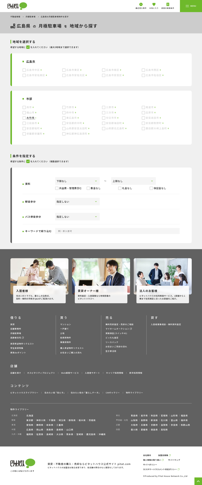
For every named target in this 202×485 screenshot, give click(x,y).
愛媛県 (144, 429)
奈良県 (174, 424)
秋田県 (154, 415)
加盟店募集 (163, 455)
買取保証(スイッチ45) (116, 333)
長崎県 (49, 434)
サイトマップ (174, 460)
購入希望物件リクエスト (72, 348)
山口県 (69, 429)
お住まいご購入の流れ (71, 352)
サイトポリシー (150, 464)
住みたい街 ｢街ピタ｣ (54, 392)
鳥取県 (49, 429)
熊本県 (69, 434)
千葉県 (52, 420)
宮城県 (164, 415)
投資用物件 (65, 337)
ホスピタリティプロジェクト (41, 372)
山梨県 (134, 420)
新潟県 (154, 420)
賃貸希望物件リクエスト (22, 343)
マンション (65, 324)
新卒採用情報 (135, 372)
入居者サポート (92, 372)
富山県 (174, 420)
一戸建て (64, 328)
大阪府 (134, 424)
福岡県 (29, 434)
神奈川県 (41, 420)
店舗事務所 (15, 328)
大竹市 (31, 118)
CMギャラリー (113, 392)
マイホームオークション (117, 328)
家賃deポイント (18, 352)
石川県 (164, 420)
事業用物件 (65, 342)
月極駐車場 (31, 16)
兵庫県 (144, 424)
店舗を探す (15, 372)
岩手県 (144, 415)
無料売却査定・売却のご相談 (120, 324)
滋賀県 (164, 424)
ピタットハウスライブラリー (24, 392)
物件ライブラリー (134, 392)
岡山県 (39, 429)
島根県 (59, 429)
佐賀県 (39, 434)
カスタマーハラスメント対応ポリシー (160, 469)
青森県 (134, 415)
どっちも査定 (112, 337)
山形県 (174, 415)
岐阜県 (49, 424)
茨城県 (92, 420)
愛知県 (29, 424)
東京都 (29, 420)
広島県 (29, 429)
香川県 (134, 429)
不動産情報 (15, 16)
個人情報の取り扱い (152, 460)
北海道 (29, 415)
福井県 (184, 420)
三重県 (59, 424)
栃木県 (82, 420)
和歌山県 (185, 424)
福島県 (184, 415)
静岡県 (39, 424)
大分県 (59, 434)
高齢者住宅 (15, 337)
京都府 (154, 424)
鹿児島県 (91, 434)
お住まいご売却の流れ (116, 346)
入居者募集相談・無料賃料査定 (166, 324)
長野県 (144, 420)
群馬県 (72, 420)
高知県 (164, 429)
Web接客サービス (70, 372)
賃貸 (12, 324)
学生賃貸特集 (16, 348)
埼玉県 (62, 420)
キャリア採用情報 (114, 372)
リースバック (112, 342)
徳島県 (154, 429)
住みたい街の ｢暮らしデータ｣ (85, 392)
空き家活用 (111, 351)
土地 (62, 333)
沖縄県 (102, 434)
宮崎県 (79, 434)
